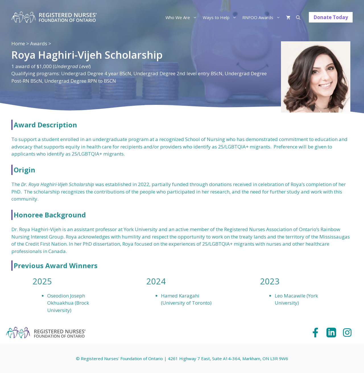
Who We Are (183, 17)
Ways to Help (221, 17)
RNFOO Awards (262, 17)
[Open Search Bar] (298, 17)
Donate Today (330, 17)
